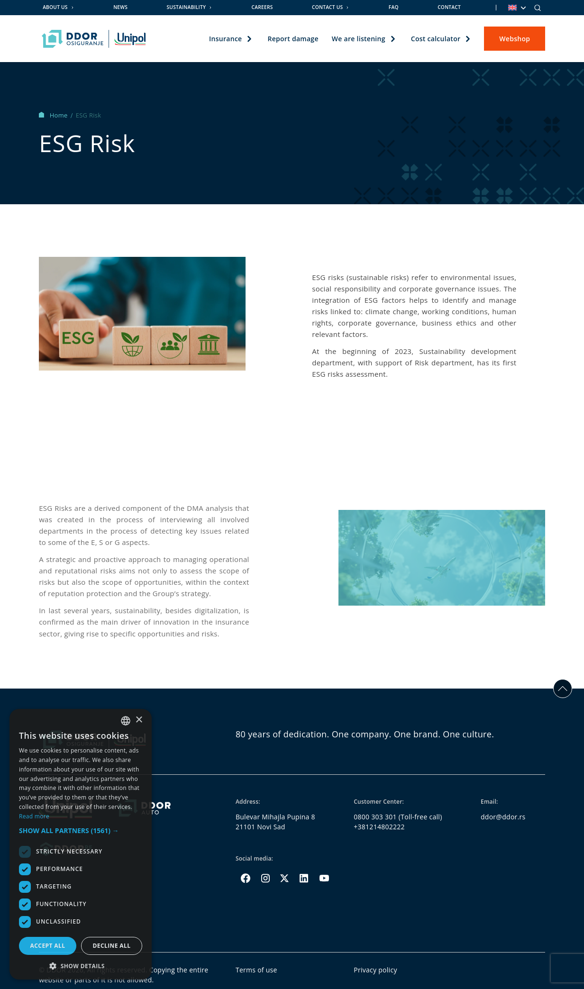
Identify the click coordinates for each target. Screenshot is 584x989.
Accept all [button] (47, 946)
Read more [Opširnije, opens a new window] (34, 816)
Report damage (292, 38)
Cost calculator (435, 38)
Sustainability (186, 7)
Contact (449, 7)
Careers (262, 7)
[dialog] (80, 844)
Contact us (327, 7)
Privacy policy (375, 969)
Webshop (514, 38)
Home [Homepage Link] (54, 115)
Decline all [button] (112, 946)
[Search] (537, 7)
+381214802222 (379, 826)
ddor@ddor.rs (503, 816)
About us (55, 7)
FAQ (394, 7)
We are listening (358, 38)
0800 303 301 (375, 816)
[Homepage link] (93, 39)
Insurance (225, 38)
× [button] (138, 720)
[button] (80, 830)
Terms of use (256, 969)
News (120, 7)
